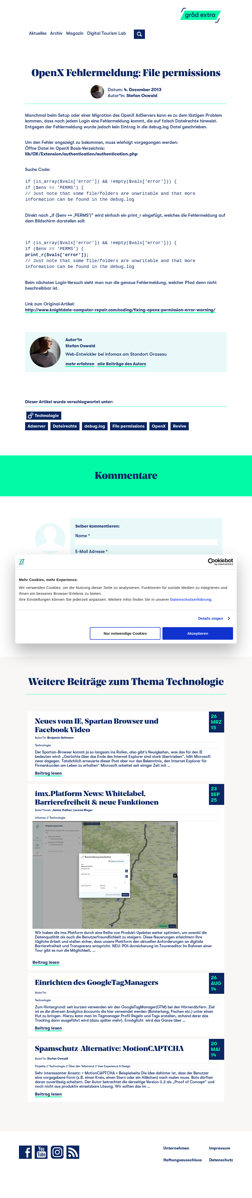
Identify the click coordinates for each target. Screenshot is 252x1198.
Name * (82, 535)
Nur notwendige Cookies (125, 633)
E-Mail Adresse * (91, 551)
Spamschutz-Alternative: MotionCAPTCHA (109, 1049)
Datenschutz (221, 1160)
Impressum (219, 1148)
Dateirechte (65, 426)
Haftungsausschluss (182, 1160)
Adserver (37, 426)
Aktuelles (38, 33)
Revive (179, 426)
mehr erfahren (79, 364)
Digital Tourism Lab (106, 33)
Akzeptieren (197, 633)
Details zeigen (210, 618)
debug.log (94, 426)
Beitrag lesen (48, 773)
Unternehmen (176, 1148)
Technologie (43, 416)
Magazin (74, 33)
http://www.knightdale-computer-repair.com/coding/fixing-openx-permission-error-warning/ (120, 310)
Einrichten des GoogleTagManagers (96, 983)
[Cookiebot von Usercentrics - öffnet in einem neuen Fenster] (211, 562)
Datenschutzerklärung (191, 599)
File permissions (128, 426)
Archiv (56, 33)
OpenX (159, 426)
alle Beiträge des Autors (121, 364)
